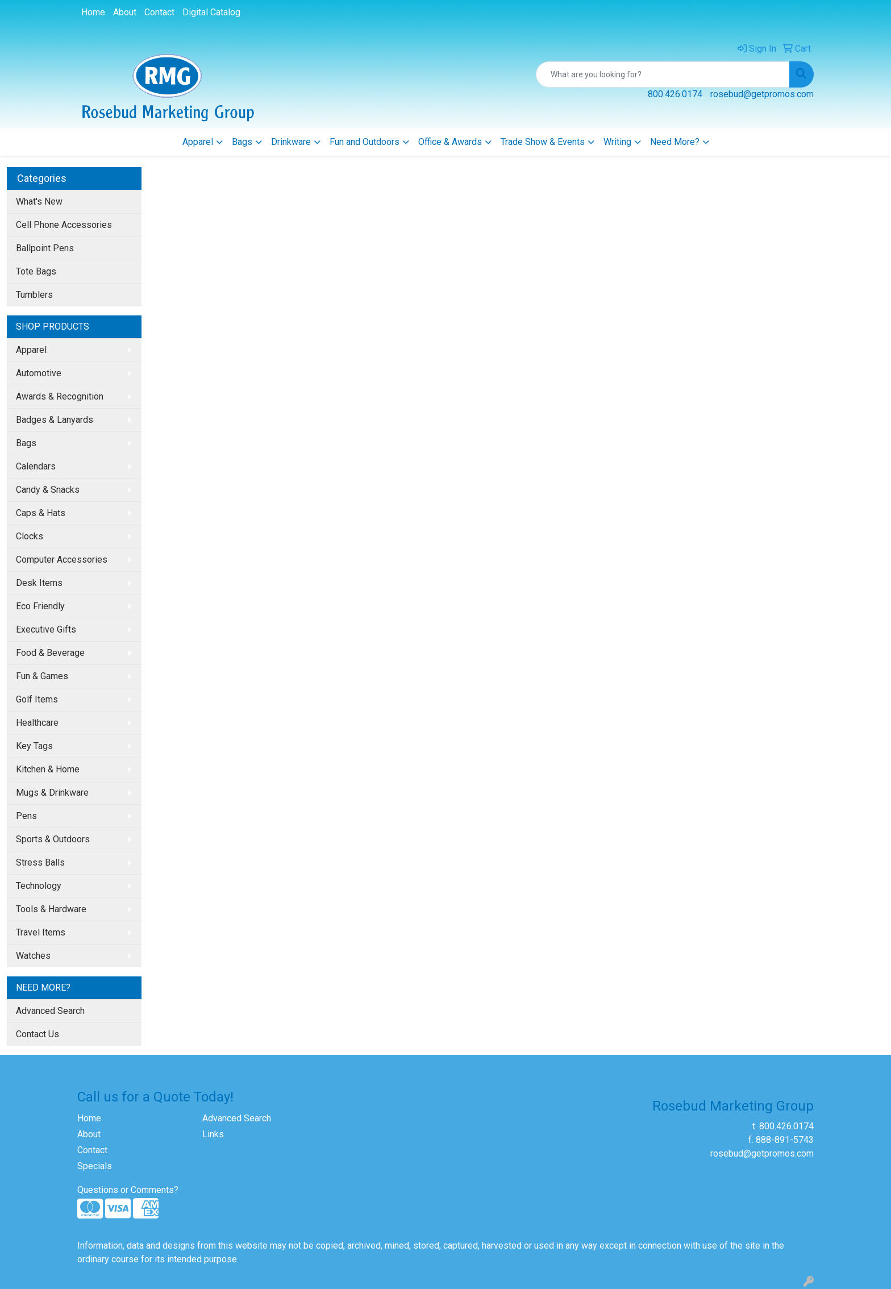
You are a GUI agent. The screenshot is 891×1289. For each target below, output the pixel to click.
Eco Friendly (40, 606)
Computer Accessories (61, 559)
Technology (38, 885)
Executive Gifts (46, 629)
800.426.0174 (675, 94)
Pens (26, 815)
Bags (242, 141)
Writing (617, 141)
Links (213, 1134)
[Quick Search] (663, 74)
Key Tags (34, 746)
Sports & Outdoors (53, 839)
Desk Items (39, 582)
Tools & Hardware (51, 909)
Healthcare (37, 722)
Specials (94, 1166)
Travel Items (40, 932)
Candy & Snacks (48, 489)
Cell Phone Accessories (64, 224)
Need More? (675, 141)
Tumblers (34, 294)
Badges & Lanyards (54, 419)
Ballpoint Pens (45, 248)
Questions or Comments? (127, 1189)
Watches (33, 955)
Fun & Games (42, 676)
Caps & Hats (40, 513)
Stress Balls (40, 862)
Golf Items (37, 699)
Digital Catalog (211, 12)
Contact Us (37, 1034)
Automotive (38, 373)
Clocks (29, 536)
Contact (159, 12)
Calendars (36, 466)
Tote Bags (36, 271)
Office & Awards (450, 141)
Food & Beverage (50, 652)
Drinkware (291, 141)
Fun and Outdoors (364, 141)
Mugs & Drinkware (52, 792)
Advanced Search (50, 1010)
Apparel (197, 141)
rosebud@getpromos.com (762, 94)
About (124, 12)
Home (93, 12)
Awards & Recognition (59, 396)
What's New (39, 201)
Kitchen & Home (48, 769)
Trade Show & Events (543, 141)
